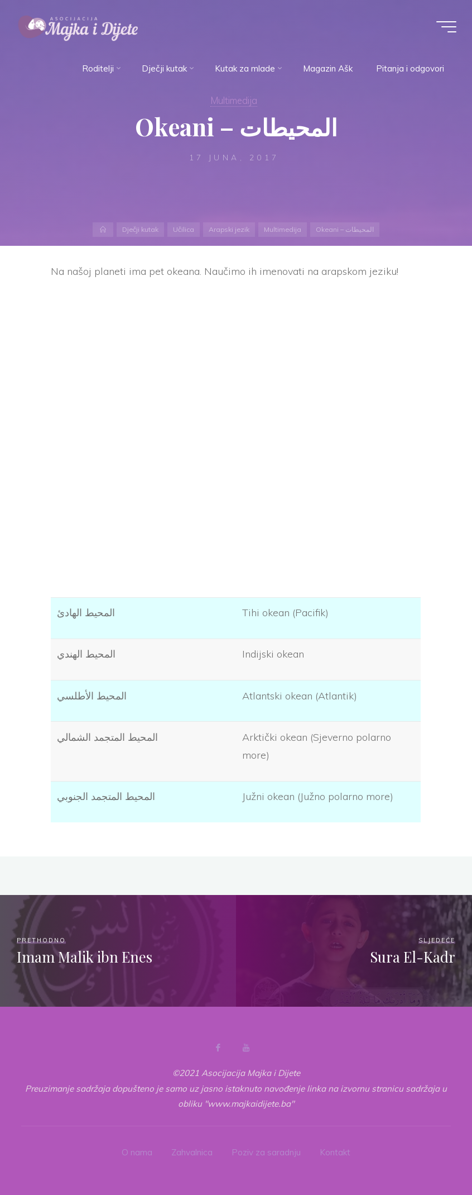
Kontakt (335, 1152)
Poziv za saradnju (266, 1152)
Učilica (183, 229)
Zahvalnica (192, 1152)
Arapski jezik (229, 229)
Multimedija (233, 100)
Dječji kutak (140, 229)
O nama (137, 1152)
